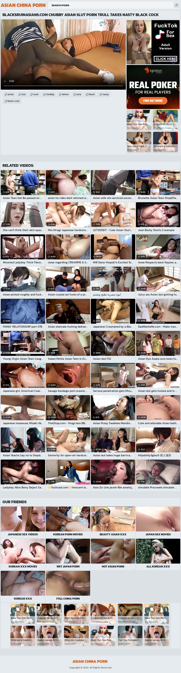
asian (11, 94)
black (92, 94)
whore (65, 94)
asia (78, 94)
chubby (50, 94)
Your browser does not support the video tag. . (63, 54)
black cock (14, 101)
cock (36, 94)
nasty (106, 94)
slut (23, 94)
